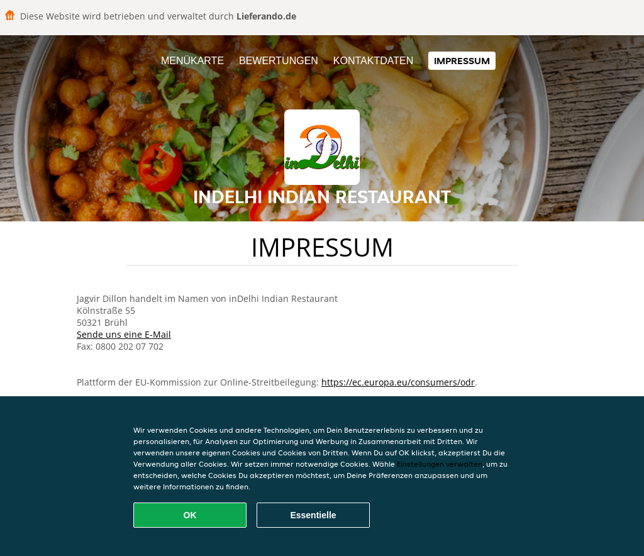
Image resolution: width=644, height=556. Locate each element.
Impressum (462, 60)
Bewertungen (278, 60)
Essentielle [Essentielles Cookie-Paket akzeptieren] (313, 515)
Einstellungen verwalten (439, 464)
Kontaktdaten (373, 60)
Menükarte (192, 60)
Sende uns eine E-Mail (124, 334)
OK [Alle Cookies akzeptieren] (190, 515)
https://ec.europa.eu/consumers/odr (398, 382)
